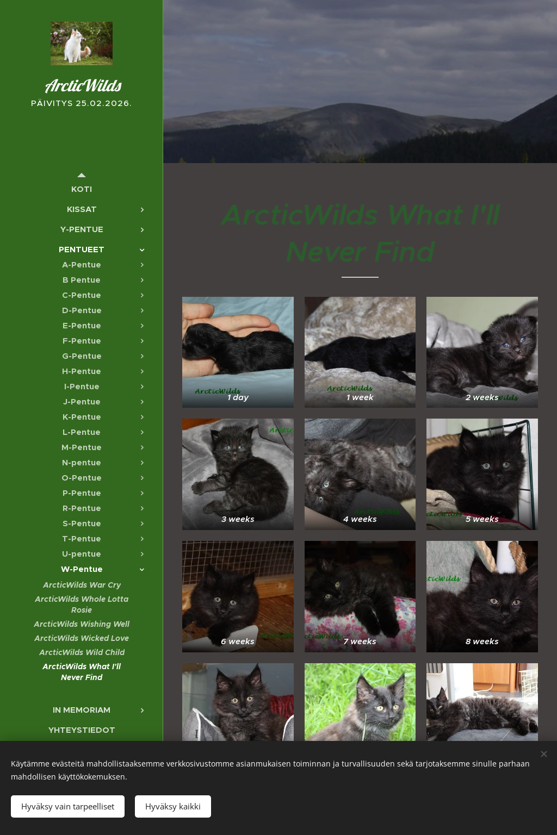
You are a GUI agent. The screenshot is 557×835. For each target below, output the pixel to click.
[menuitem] (81, 189)
